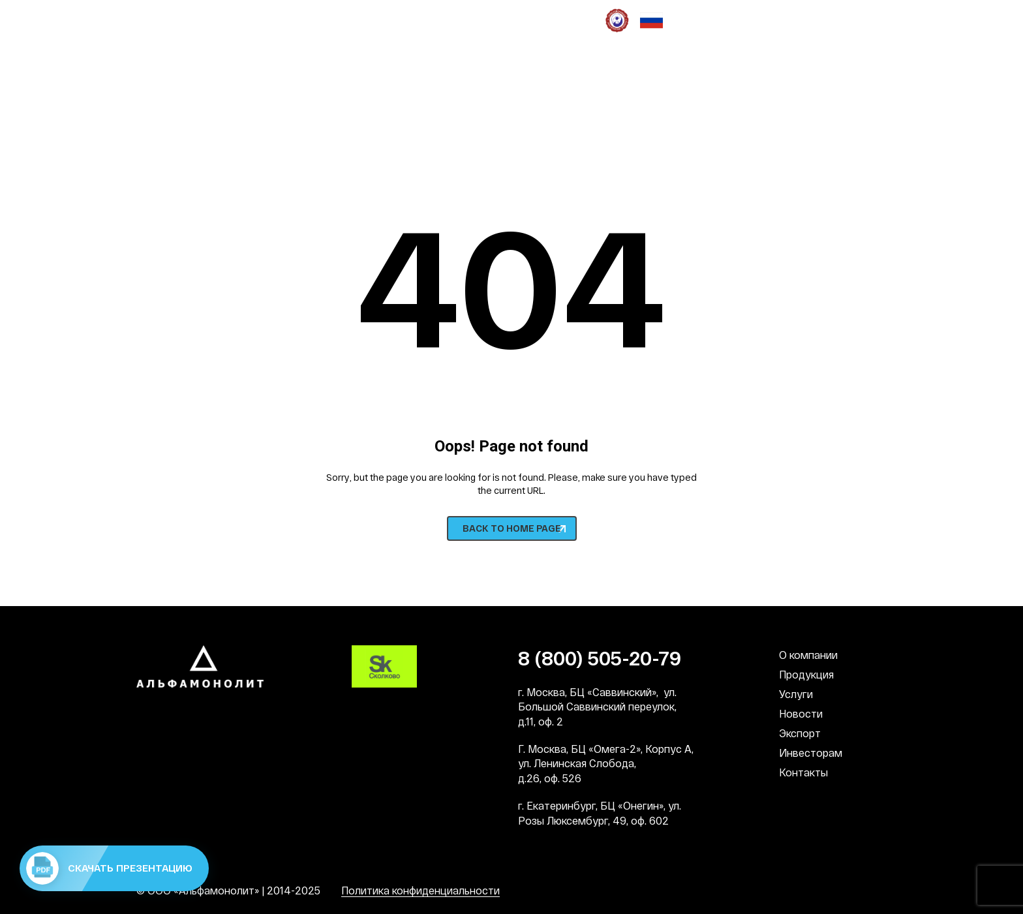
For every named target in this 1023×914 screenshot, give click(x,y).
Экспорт (800, 733)
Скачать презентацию (109, 868)
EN (880, 72)
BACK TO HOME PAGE (512, 528)
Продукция (806, 674)
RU (858, 72)
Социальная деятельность (383, 19)
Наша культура (278, 19)
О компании (808, 654)
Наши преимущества (186, 19)
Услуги (796, 694)
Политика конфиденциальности (420, 890)
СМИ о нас (530, 19)
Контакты (803, 772)
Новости (801, 713)
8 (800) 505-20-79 (200, 109)
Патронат (475, 19)
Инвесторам (810, 752)
